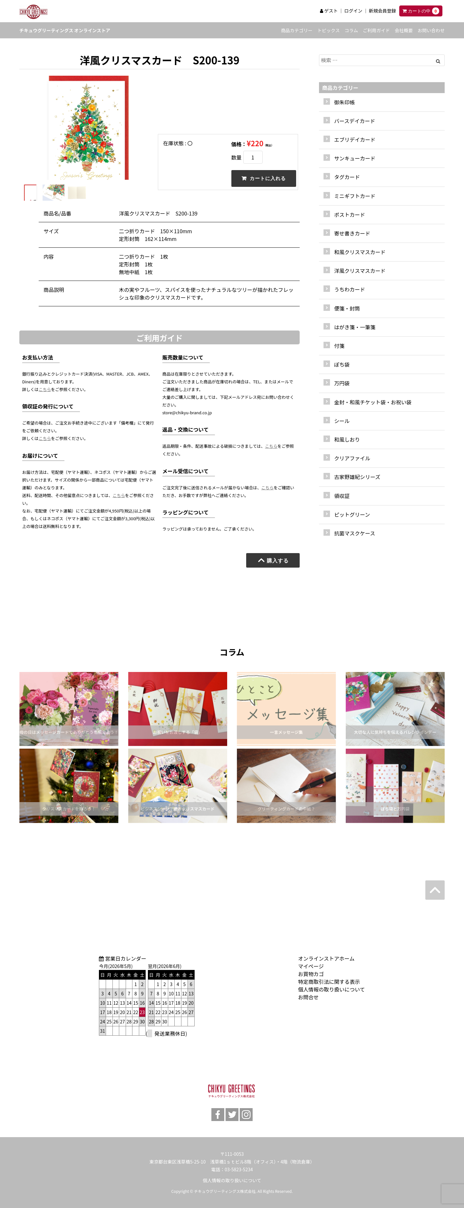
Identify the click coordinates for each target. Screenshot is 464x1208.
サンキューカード (354, 158)
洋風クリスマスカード (360, 270)
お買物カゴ (311, 974)
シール (342, 421)
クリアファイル (352, 458)
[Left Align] (438, 61)
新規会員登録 (382, 10)
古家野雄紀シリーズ (357, 477)
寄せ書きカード (352, 233)
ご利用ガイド (376, 30)
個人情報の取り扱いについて (331, 989)
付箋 (339, 346)
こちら (45, 389)
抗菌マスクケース (354, 533)
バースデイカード (354, 121)
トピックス (328, 30)
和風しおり (347, 439)
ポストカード (349, 214)
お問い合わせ (431, 30)
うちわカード (349, 289)
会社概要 (404, 30)
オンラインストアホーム (326, 958)
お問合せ (308, 997)
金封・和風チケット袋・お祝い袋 (372, 402)
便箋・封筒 (347, 308)
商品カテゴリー (297, 30)
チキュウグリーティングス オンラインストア (64, 30)
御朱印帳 (344, 102)
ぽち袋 (342, 364)
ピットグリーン (352, 514)
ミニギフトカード (354, 196)
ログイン (353, 10)
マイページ (311, 966)
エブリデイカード (354, 139)
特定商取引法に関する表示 (329, 981)
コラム (351, 30)
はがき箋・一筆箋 (354, 327)
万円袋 (342, 383)
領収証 (342, 496)
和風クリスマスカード (360, 252)
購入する (273, 560)
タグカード (347, 177)
